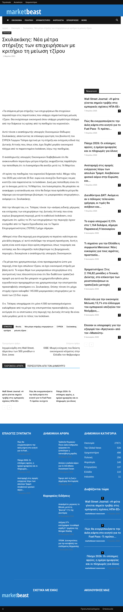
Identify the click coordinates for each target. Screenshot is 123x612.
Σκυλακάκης (71, 327)
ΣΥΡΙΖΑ (60, 327)
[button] (117, 20)
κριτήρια (7, 330)
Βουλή (18, 327)
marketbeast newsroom (95, 514)
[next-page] (9, 407)
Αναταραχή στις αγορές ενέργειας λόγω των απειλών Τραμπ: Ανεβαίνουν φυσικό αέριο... (27, 484)
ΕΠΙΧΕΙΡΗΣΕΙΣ (73, 20)
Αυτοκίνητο (18, 2)
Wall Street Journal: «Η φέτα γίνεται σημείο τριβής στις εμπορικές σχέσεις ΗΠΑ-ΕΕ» (102, 102)
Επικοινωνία (108, 609)
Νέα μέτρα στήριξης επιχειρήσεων (39, 327)
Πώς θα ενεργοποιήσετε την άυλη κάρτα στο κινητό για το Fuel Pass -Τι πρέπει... (102, 124)
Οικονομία (15, 28)
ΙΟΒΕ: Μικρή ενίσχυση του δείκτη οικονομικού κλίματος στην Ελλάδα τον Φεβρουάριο (61, 351)
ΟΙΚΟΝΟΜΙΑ (17, 20)
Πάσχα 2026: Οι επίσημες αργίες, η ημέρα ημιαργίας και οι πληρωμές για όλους (101, 147)
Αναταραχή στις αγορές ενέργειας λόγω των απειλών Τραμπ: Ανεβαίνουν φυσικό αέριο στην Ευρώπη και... (101, 173)
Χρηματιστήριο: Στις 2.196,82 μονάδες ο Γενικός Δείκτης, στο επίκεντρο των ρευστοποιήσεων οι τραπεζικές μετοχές (102, 277)
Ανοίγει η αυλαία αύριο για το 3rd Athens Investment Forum (68, 466)
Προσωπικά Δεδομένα (90, 609)
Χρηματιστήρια (31, 2)
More (84, 20)
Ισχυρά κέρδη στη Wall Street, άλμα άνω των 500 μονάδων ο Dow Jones (18, 351)
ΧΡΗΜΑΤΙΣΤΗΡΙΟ (43, 20)
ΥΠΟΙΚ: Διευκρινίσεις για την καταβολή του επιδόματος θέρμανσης (68, 543)
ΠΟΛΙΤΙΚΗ (29, 20)
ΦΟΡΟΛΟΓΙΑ (58, 20)
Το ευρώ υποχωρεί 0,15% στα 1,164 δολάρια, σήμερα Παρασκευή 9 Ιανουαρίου (101, 225)
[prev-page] (4, 407)
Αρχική (5, 28)
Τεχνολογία (6, 2)
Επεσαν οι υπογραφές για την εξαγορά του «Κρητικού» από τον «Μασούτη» (102, 329)
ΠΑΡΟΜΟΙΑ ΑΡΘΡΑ (14, 366)
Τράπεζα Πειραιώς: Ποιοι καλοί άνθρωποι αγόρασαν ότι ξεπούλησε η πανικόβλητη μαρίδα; (68, 448)
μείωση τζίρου (20, 330)
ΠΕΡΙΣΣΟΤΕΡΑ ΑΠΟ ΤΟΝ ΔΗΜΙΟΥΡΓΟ (46, 366)
